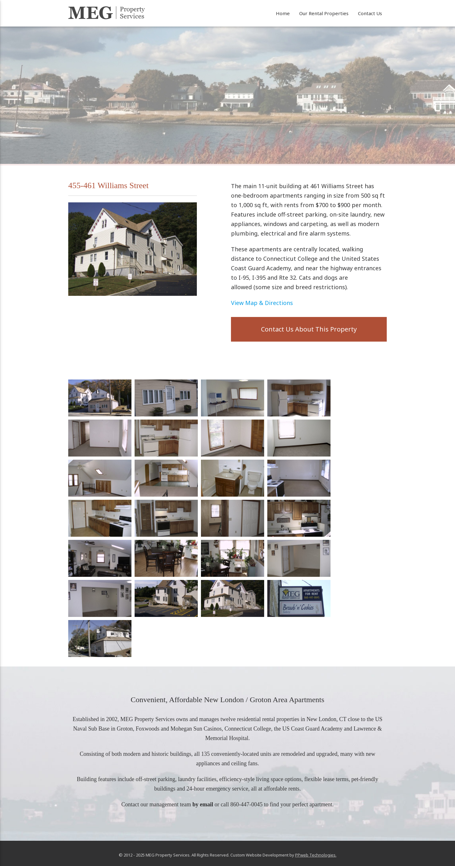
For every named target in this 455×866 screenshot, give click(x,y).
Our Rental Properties (324, 13)
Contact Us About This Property (309, 329)
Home (283, 13)
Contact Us (370, 13)
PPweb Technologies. (316, 855)
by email (202, 804)
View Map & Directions (262, 303)
